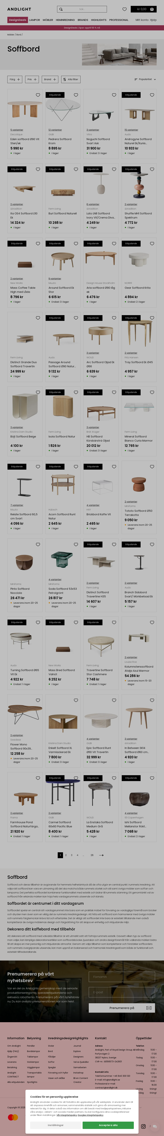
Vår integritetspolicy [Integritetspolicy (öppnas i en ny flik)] (67, 1115)
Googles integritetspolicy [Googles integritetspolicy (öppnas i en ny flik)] (90, 1115)
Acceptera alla (108, 1125)
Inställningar (56, 1125)
